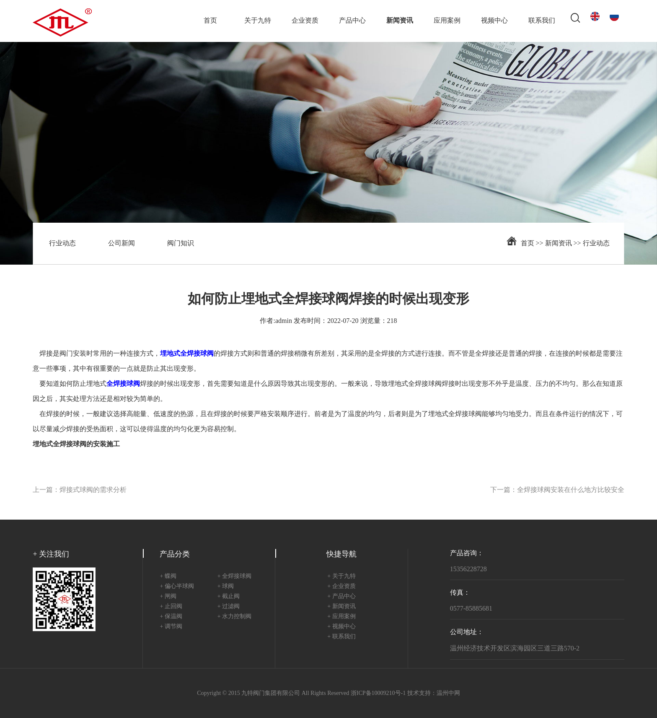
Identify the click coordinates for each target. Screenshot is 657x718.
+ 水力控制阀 (234, 617)
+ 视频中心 (341, 627)
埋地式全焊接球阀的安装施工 (76, 444)
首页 (210, 20)
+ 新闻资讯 (341, 607)
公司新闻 (121, 243)
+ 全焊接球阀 (234, 576)
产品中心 (352, 20)
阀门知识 (180, 243)
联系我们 (541, 20)
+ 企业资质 (341, 586)
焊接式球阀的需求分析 (93, 490)
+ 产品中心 (341, 596)
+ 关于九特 (341, 576)
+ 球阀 (225, 586)
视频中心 (494, 20)
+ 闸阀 (168, 596)
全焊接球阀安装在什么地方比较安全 (570, 490)
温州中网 (448, 693)
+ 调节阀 (171, 627)
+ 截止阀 (228, 596)
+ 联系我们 (341, 637)
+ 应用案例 (341, 617)
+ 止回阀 (171, 607)
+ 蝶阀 (168, 576)
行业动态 (62, 243)
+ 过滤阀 (228, 607)
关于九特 (257, 20)
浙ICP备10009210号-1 (378, 693)
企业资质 (305, 20)
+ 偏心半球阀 (177, 586)
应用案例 (447, 20)
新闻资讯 (399, 20)
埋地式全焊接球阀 (415, 384)
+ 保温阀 (171, 617)
